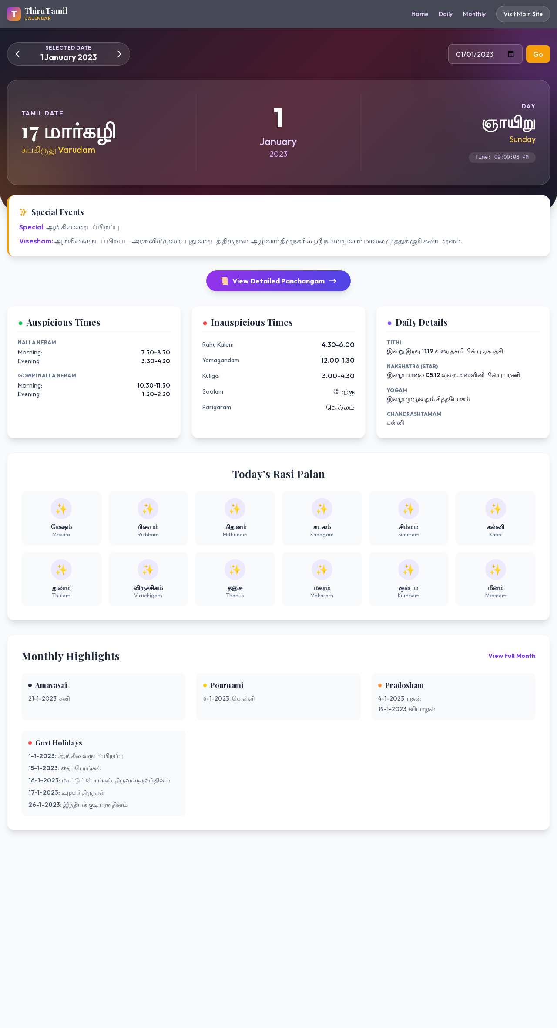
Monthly (474, 14)
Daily (446, 14)
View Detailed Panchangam (278, 281)
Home (419, 14)
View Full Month (512, 656)
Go (538, 54)
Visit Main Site (523, 14)
